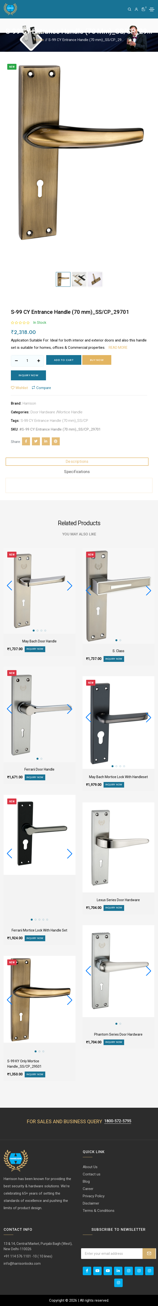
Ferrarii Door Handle (39, 769)
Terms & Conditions (98, 1210)
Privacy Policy (94, 1196)
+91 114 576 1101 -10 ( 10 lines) (28, 1256)
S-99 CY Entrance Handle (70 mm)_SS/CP (54, 420)
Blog (86, 1181)
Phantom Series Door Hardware (118, 1034)
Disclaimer (91, 1203)
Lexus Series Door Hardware (118, 900)
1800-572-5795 (117, 1121)
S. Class (118, 651)
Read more (118, 347)
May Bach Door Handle (39, 641)
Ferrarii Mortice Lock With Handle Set (39, 930)
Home (39, 40)
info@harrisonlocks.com (22, 1263)
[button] (70, 586)
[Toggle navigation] (151, 9)
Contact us (91, 1174)
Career (88, 1189)
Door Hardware (42, 412)
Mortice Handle (70, 412)
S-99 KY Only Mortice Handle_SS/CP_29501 (24, 1063)
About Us (90, 1167)
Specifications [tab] (77, 471)
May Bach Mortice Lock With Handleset (118, 777)
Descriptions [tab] (77, 461)
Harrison (29, 403)
